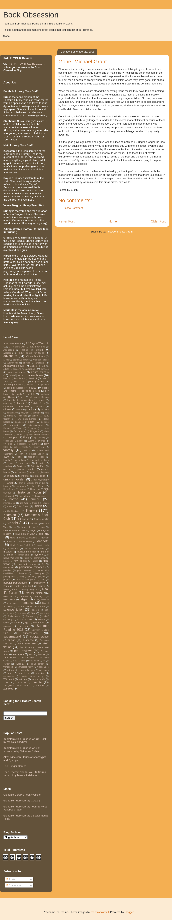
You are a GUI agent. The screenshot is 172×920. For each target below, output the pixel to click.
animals (26, 363)
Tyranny (20, 663)
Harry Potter (37, 486)
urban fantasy (37, 664)
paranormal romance (31, 567)
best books (19, 378)
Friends (40, 463)
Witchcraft (8, 679)
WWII (6, 682)
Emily (26, 437)
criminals (23, 416)
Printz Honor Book (23, 586)
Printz (6, 586)
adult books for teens (31, 352)
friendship (7, 466)
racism (41, 586)
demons (45, 422)
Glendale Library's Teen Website (22, 794)
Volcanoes (44, 670)
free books (25, 463)
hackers (7, 486)
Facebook (22, 444)
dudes (19, 435)
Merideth (42, 541)
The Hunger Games (14, 766)
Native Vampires (11, 558)
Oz (43, 564)
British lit (30, 394)
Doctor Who (19, 431)
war (10, 673)
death (31, 421)
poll (42, 580)
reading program (29, 589)
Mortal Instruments (34, 548)
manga (44, 533)
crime (10, 415)
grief (21, 483)
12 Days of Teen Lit (37, 343)
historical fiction (29, 492)
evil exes (7, 444)
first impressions (36, 457)
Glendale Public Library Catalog (21, 800)
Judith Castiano (11, 511)
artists (6, 369)
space (6, 622)
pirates (31, 577)
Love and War (18, 530)
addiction (8, 352)
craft (47, 413)
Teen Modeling (27, 647)
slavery (41, 619)
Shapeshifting (32, 616)
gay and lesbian (26, 469)
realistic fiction (34, 592)
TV (44, 661)
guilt (43, 483)
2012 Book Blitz (37, 347)
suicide (7, 626)
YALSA (38, 682)
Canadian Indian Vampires (20, 400)
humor (35, 499)
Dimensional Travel (12, 428)
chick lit (20, 403)
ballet (11, 375)
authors (45, 369)
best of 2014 (20, 382)
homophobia (24, 496)
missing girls (43, 545)
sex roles (44, 613)
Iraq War (24, 503)
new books (20, 560)
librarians (34, 524)
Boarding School (12, 384)
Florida (6, 460)
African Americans (35, 356)
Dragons (34, 431)
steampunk (39, 622)
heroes (22, 489)
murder (45, 551)
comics (30, 409)
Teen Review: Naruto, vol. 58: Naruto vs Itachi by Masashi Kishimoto (24, 774)
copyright (25, 413)
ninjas (35, 561)
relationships (9, 599)
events (41, 440)
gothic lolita (39, 475)
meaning (33, 538)
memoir (45, 537)
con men (45, 409)
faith (16, 447)
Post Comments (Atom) (119, 231)
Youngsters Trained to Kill (16, 685)
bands (20, 375)
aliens (6, 360)
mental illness (25, 541)
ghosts (10, 475)
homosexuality (42, 496)
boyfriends (17, 394)
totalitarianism (28, 658)
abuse (25, 349)
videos (10, 670)
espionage (8, 441)
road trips (12, 603)
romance (28, 602)
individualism (9, 503)
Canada (45, 397)
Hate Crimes (9, 489)
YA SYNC (21, 682)
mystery (38, 554)
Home (113, 221)
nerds (6, 561)
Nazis (26, 558)
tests (31, 654)
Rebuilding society (32, 596)
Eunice (20, 441)
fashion (27, 450)
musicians (23, 554)
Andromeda (12, 363)
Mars (12, 537)
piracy (21, 577)
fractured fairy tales (39, 460)
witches (23, 679)
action (39, 349)
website (40, 673)
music (10, 554)
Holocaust (8, 496)
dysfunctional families (37, 434)
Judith (38, 506)
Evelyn (31, 441)
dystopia (12, 437)
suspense (28, 640)
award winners (40, 372)
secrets (35, 609)
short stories (24, 619)
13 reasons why (17, 347)
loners (42, 527)
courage (37, 413)
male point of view (25, 533)
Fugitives (21, 466)
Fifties (20, 457)
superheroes (30, 633)
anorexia (39, 362)
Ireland (35, 503)
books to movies (31, 390)
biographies (38, 381)
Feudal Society (36, 454)
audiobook (30, 369)
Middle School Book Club (21, 545)
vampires (8, 666)
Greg (10, 482)
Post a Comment (73, 207)
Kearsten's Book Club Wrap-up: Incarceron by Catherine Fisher (21, 749)
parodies (7, 570)
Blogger (129, 912)
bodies (29, 385)
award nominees (16, 372)
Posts (10, 879)
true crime (34, 661)
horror (13, 499)
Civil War (24, 406)
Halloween (21, 486)
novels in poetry (27, 564)
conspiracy (12, 413)
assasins (17, 369)
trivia (23, 661)
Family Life (38, 447)
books (32, 387)
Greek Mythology (40, 479)
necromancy (39, 558)
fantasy (8, 450)
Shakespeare (14, 616)
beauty (6, 378)
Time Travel (9, 657)
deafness (19, 422)
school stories (25, 606)
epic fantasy (39, 438)
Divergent (31, 428)
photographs (9, 577)
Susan (11, 640)
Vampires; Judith (25, 667)
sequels (22, 613)
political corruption (26, 580)
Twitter (6, 664)
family (25, 447)
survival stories (39, 636)
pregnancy (39, 582)
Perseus (23, 573)
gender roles (20, 472)
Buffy (22, 397)
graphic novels (13, 479)
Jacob (46, 503)
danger (35, 416)
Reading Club (10, 589)
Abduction (8, 349)
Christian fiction (38, 403)
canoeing (7, 403)
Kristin (12, 523)
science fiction (13, 609)
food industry (20, 460)
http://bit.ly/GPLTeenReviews (25, 64)
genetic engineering (39, 472)
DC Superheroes (27, 418)
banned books (35, 375)
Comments (13, 885)
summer (24, 626)
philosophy (38, 573)
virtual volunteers (27, 670)
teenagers (18, 654)
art (43, 366)
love (5, 530)
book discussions (16, 387)
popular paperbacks (15, 582)
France (11, 463)
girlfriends (24, 476)
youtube (40, 685)
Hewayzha (35, 489)
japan (9, 506)
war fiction (24, 673)
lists (14, 527)
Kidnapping (23, 519)
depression (14, 425)
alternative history (21, 360)
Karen (31, 510)
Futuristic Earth (38, 466)
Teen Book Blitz (27, 643)
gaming (7, 469)
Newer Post (66, 221)
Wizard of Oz (38, 679)
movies (7, 551)
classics (39, 406)
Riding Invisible (41, 599)
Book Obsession (31, 15)
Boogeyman (43, 385)
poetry (6, 579)
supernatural (12, 636)
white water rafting (32, 676)
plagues (41, 577)
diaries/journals (36, 425)
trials (15, 661)
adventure (10, 356)
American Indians (41, 360)
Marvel (22, 538)
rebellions (7, 596)
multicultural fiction (26, 551)
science (41, 606)
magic (33, 530)
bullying (33, 397)
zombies (8, 688)
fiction (6, 456)
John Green (23, 506)
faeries (35, 443)
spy (26, 622)
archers (33, 366)
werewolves (8, 676)
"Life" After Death (12, 343)
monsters (13, 548)
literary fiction (28, 527)
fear (21, 453)
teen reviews (23, 651)
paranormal (8, 567)
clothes (19, 409)
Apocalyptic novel (13, 365)
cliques (7, 409)
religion (24, 599)
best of (33, 378)
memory (11, 541)
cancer (40, 400)
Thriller (41, 654)
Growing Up (32, 483)
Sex (33, 613)
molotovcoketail (100, 912)
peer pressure (24, 570)
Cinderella (8, 406)
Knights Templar (41, 519)
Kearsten (9, 515)
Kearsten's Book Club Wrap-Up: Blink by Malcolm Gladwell (24, 740)
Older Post (158, 221)
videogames (43, 667)
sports (17, 622)
